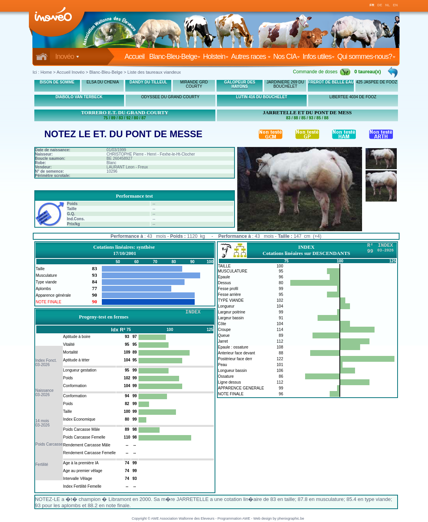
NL (387, 5)
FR (371, 5)
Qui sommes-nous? (366, 56)
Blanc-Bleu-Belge (175, 56)
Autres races (251, 56)
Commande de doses (322, 71)
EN (395, 5)
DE (379, 5)
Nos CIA (286, 56)
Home (46, 72)
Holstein (216, 56)
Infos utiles (318, 56)
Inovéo (67, 56)
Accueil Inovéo (71, 72)
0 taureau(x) (367, 71)
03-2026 (43, 365)
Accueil (135, 56)
